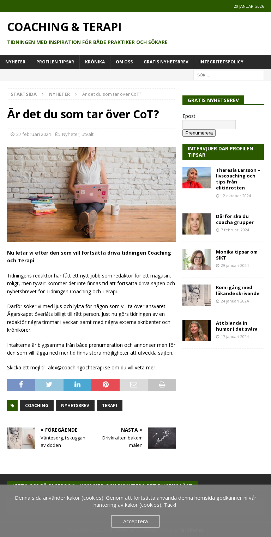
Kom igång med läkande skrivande (237, 290)
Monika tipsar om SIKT (237, 255)
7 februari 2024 (235, 229)
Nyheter (15, 62)
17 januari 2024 (235, 336)
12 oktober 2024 (236, 195)
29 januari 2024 (235, 265)
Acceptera (135, 521)
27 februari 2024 (33, 134)
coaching (36, 405)
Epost (188, 116)
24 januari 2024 (235, 301)
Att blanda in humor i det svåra (237, 326)
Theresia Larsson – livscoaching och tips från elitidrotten (238, 179)
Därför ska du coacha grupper (235, 219)
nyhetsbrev (75, 405)
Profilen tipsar (55, 62)
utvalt (88, 134)
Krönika (95, 62)
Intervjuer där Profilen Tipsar (220, 151)
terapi (109, 405)
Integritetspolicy (221, 62)
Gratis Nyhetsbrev (166, 62)
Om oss (124, 62)
